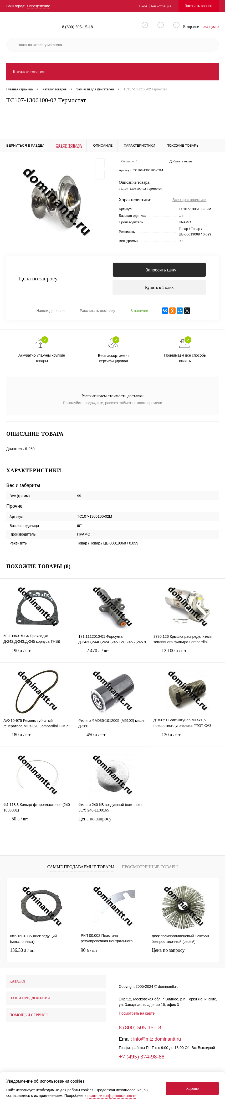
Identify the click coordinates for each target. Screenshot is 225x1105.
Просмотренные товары (150, 869)
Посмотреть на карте (137, 1016)
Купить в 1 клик (159, 289)
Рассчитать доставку (97, 313)
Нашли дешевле (50, 313)
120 (188, 741)
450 (112, 741)
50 (37, 825)
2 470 (112, 657)
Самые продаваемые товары (80, 869)
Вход (141, 6)
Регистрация (160, 6)
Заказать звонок (198, 6)
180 (37, 741)
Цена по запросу (38, 280)
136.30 (22, 952)
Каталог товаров (112, 71)
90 (89, 952)
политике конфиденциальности (112, 1096)
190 (37, 657)
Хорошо (192, 1089)
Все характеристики (189, 200)
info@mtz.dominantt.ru (157, 1041)
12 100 (188, 657)
